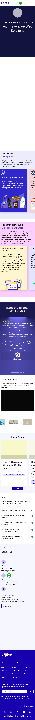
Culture (3, 674)
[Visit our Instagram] (5, 712)
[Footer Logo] (17, 655)
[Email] (14, 691)
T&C (25, 674)
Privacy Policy (28, 667)
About (3, 667)
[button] (20, 3)
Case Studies (16, 670)
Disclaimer (27, 670)
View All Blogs (17, 488)
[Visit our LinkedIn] (18, 712)
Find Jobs (4, 670)
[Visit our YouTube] (24, 712)
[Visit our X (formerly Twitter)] (30, 712)
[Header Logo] (5, 3)
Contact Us (15, 667)
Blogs (3, 677)
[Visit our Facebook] (11, 712)
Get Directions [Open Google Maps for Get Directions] (7, 606)
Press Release (16, 674)
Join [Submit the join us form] (31, 691)
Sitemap (14, 677)
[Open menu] (33, 3)
